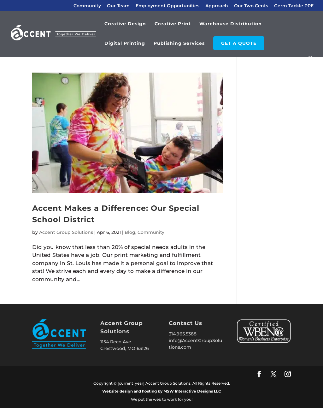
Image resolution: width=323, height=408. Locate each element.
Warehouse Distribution (230, 24)
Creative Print (173, 24)
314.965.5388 (183, 334)
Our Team (118, 6)
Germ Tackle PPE (294, 6)
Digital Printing (124, 43)
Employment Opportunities (167, 6)
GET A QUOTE (238, 43)
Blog (130, 232)
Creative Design (125, 24)
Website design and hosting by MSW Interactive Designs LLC (161, 391)
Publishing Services (179, 43)
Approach (216, 6)
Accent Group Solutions (66, 232)
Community (87, 6)
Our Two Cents (251, 6)
